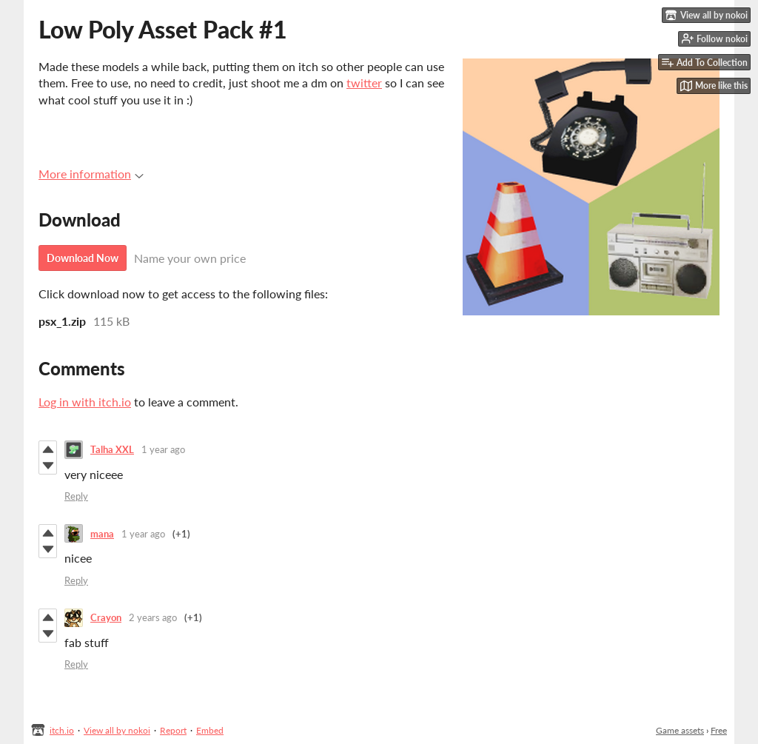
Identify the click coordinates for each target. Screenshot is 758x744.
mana (102, 534)
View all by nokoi (117, 730)
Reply (76, 496)
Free (719, 730)
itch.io (62, 730)
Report (173, 730)
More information (91, 174)
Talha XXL (112, 449)
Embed (210, 730)
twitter (364, 83)
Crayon (105, 617)
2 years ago (153, 617)
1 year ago (163, 449)
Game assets (680, 730)
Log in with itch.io (84, 402)
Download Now (82, 258)
